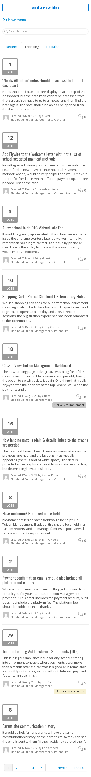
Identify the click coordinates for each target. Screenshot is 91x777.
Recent (11, 46)
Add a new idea (45, 7)
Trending (31, 46)
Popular (52, 46)
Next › (62, 767)
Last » (79, 767)
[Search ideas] (45, 31)
